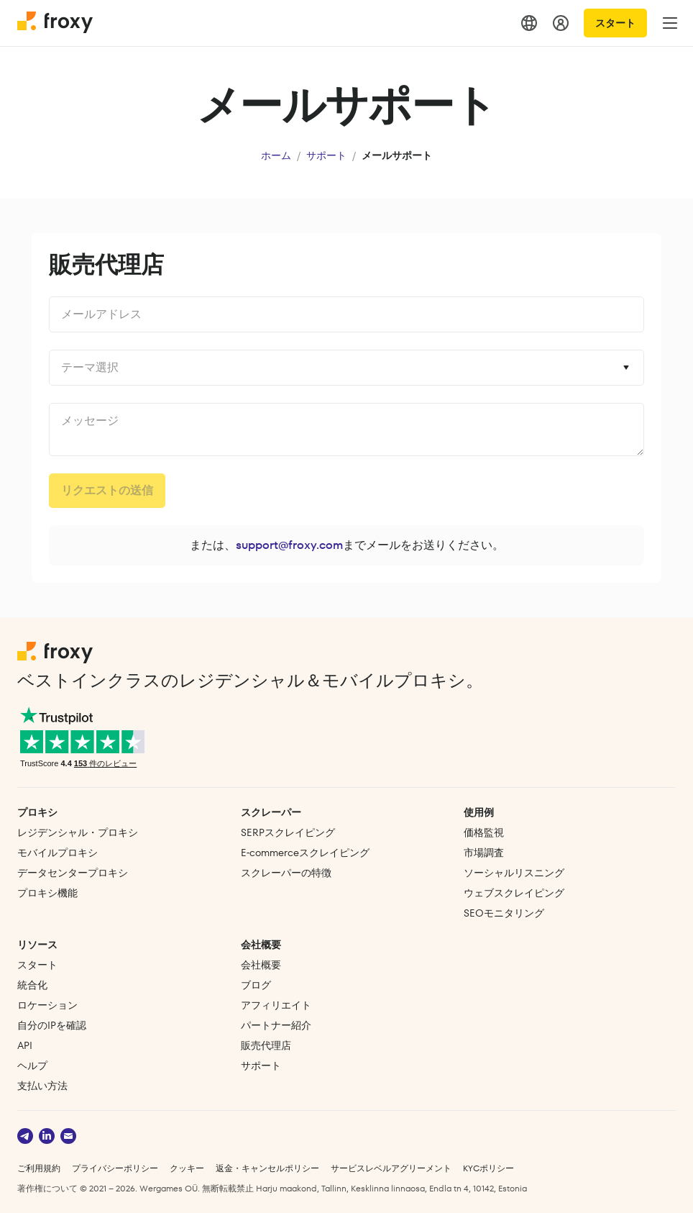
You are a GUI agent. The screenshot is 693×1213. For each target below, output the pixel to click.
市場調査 (484, 852)
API (24, 1045)
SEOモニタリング (504, 913)
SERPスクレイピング (288, 832)
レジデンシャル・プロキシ (77, 832)
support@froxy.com (289, 545)
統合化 (32, 985)
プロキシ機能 (47, 893)
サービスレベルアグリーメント (391, 1168)
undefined (346, 429)
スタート (615, 23)
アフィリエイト (276, 1005)
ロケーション (47, 1005)
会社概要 (261, 965)
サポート (326, 155)
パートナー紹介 (276, 1025)
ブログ (256, 985)
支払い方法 (42, 1085)
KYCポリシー (488, 1168)
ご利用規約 (38, 1168)
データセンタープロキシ (72, 873)
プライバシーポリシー (115, 1168)
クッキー (187, 1168)
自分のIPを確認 (51, 1025)
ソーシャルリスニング (514, 873)
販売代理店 (266, 1045)
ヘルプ (32, 1065)
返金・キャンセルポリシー (267, 1168)
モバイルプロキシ (57, 852)
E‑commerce (305, 852)
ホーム (276, 155)
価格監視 (484, 832)
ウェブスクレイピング (514, 893)
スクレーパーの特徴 (286, 873)
